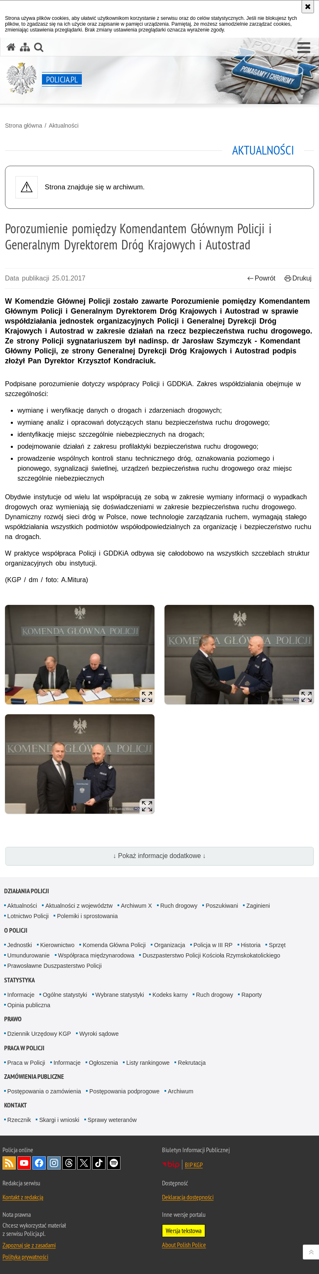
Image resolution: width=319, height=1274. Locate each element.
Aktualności (64, 125)
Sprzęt (277, 945)
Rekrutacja (192, 1062)
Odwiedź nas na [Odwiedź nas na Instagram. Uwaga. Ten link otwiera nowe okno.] (54, 1163)
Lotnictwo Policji (28, 916)
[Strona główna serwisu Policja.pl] (11, 47)
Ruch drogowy (179, 905)
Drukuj (298, 278)
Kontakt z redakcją (22, 1197)
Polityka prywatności (25, 1256)
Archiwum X (136, 905)
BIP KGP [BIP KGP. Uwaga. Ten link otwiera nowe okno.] (194, 1164)
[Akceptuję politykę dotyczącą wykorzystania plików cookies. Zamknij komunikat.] (308, 6)
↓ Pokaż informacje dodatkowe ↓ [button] (159, 855)
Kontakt (15, 1105)
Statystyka (19, 980)
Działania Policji (26, 891)
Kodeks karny (170, 994)
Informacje (20, 994)
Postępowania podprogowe (124, 1091)
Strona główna (23, 125)
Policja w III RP (213, 945)
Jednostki (19, 945)
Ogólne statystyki (65, 994)
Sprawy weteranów (112, 1120)
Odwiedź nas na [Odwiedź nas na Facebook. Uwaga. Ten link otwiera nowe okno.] (39, 1163)
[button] (303, 48)
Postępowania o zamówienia (44, 1091)
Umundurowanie (28, 955)
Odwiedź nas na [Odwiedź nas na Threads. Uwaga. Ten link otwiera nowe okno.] (69, 1163)
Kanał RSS (9, 1163)
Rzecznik (19, 1120)
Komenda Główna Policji (114, 945)
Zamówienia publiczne (34, 1076)
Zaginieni (258, 905)
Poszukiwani (222, 905)
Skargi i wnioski (59, 1120)
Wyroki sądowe (99, 1033)
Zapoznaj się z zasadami (29, 1245)
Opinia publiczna (29, 1005)
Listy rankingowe (147, 1062)
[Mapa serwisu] (25, 47)
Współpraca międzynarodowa (96, 955)
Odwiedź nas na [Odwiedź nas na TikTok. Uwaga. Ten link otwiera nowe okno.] (99, 1163)
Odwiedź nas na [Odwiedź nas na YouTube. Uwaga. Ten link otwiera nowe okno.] (24, 1163)
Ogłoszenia (103, 1062)
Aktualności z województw (79, 905)
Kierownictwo (57, 945)
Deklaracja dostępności (187, 1197)
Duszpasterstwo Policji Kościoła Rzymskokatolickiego (211, 955)
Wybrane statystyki (120, 994)
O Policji (15, 930)
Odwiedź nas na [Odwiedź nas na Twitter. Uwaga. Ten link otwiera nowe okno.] (84, 1163)
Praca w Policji (24, 1048)
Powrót (261, 278)
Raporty (251, 994)
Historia (250, 945)
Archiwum (180, 1091)
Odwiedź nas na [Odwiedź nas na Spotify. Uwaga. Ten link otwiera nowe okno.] (113, 1163)
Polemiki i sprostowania (87, 916)
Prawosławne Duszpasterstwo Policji (54, 965)
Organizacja (169, 945)
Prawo (13, 1019)
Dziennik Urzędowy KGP (39, 1033)
